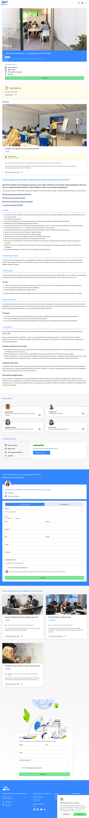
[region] (73, 806)
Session (7, 508)
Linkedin (34, 810)
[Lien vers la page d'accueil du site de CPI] (4, 3)
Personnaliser (66, 814)
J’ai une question (64, 504)
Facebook (38, 810)
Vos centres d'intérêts (25, 760)
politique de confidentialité (20, 567)
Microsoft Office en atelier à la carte (60, 617)
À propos (56, 793)
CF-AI (63, 378)
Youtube (41, 810)
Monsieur (17, 518)
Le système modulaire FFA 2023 (13, 205)
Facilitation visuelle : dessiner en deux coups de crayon (22, 666)
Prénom (47, 521)
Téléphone (8, 552)
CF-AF (58, 378)
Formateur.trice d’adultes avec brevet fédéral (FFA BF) (22, 148)
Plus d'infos (78, 810)
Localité (47, 536)
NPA (6, 536)
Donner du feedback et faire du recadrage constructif (21, 617)
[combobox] (45, 763)
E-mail (7, 544)
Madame (9, 518)
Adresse (7, 529)
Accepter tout (80, 814)
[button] (86, 3)
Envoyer (43, 577)
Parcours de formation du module (14, 198)
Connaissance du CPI (10, 559)
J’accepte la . (17, 567)
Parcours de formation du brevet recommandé (18, 201)
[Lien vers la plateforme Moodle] (82, 3)
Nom (6, 521)
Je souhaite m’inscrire (24, 504)
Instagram (45, 810)
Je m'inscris (43, 774)
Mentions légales (76, 793)
